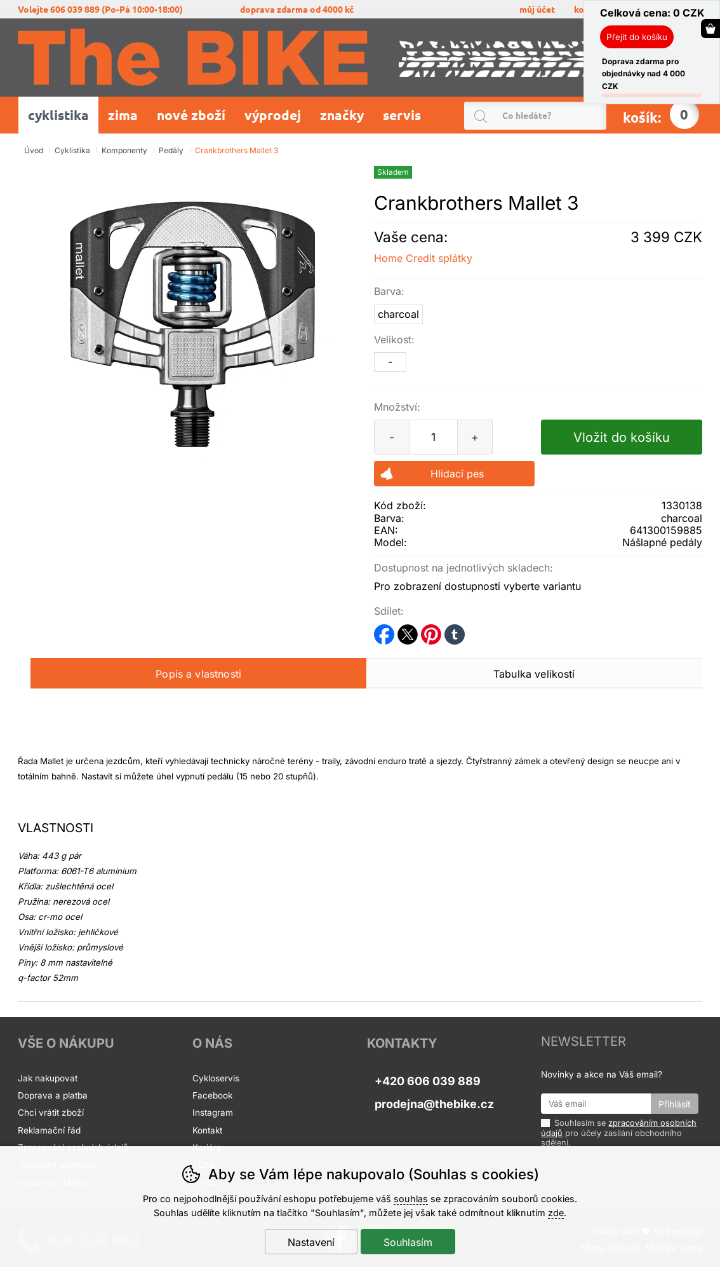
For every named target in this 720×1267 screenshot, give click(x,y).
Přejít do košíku (636, 37)
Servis (403, 115)
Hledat (600, 116)
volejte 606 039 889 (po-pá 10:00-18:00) (100, 9)
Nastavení (311, 1242)
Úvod (33, 150)
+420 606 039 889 (428, 1081)
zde (556, 1212)
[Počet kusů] (433, 437)
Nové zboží (191, 115)
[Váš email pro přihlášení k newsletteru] (595, 1103)
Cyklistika (72, 150)
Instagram (212, 1112)
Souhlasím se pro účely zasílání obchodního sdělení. (619, 1132)
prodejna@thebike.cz (434, 1104)
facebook (384, 630)
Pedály (171, 150)
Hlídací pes (457, 473)
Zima (123, 115)
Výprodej (272, 115)
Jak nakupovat (47, 1078)
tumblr (454, 630)
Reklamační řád (49, 1130)
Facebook (212, 1095)
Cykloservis (215, 1078)
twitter (407, 630)
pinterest (431, 630)
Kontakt (207, 1130)
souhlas (411, 1198)
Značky (342, 115)
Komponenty (124, 150)
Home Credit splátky (423, 258)
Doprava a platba (54, 1095)
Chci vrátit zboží (51, 1112)
